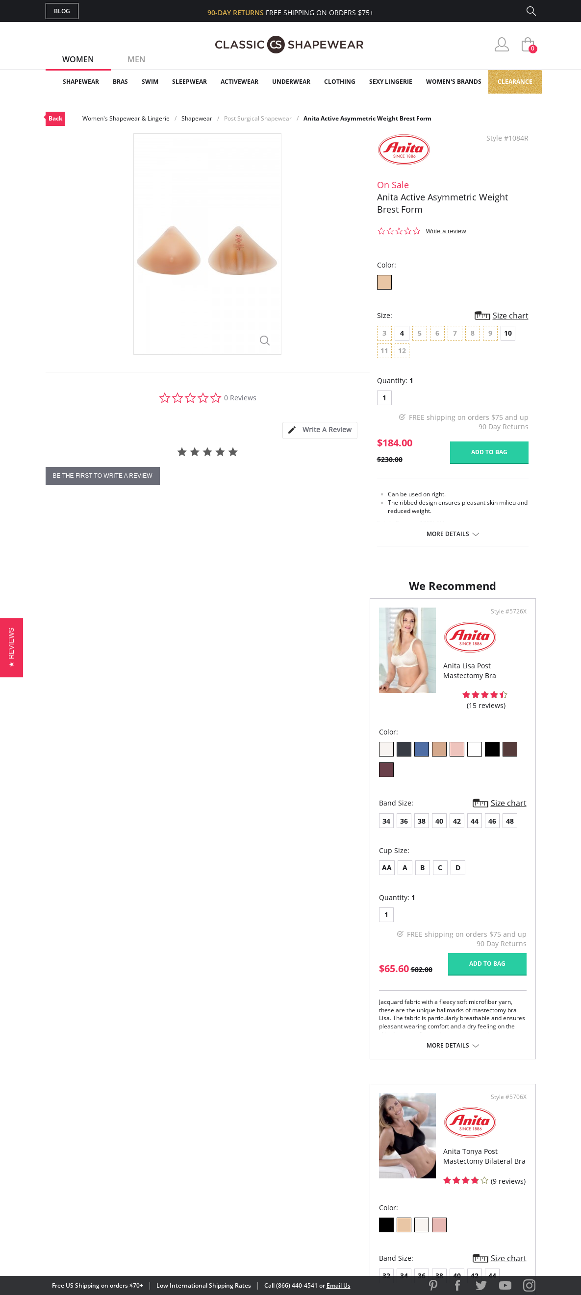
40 (115, 795)
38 (97, 795)
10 (508, 333)
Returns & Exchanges (251, 1181)
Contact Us (232, 1196)
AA (63, 842)
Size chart (511, 315)
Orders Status (238, 1149)
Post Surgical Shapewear (258, 118)
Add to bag (489, 452)
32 (309, 795)
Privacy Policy (366, 1181)
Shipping (226, 1165)
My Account (233, 1133)
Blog (62, 11)
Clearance (515, 81)
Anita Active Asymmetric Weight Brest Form (367, 118)
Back (55, 118)
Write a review (446, 231)
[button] (11, 647)
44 (150, 795)
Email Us (339, 1285)
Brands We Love (369, 1149)
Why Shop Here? (368, 1117)
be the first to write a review (102, 475)
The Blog (356, 1165)
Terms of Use (122, 1250)
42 (133, 795)
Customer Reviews (373, 1133)
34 (62, 795)
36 (80, 795)
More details (448, 534)
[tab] (319, 430)
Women (78, 59)
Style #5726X (259, 621)
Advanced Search (243, 1117)
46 (168, 795)
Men (136, 59)
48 (186, 795)
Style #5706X (505, 621)
